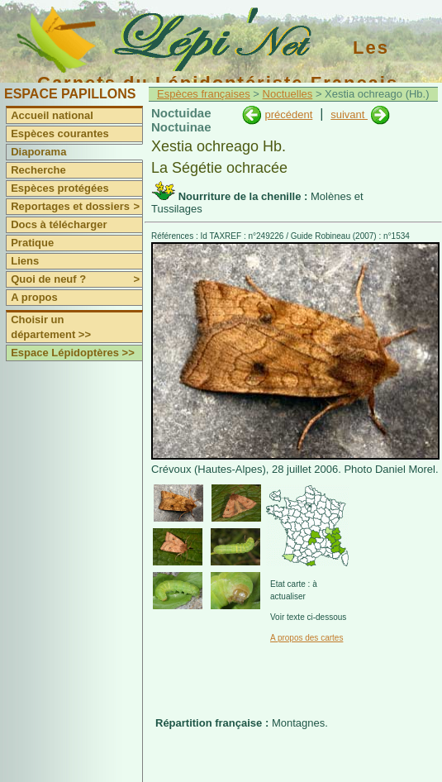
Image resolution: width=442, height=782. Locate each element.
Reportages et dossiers (76, 206)
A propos (34, 297)
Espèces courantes (60, 133)
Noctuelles (288, 94)
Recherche (38, 170)
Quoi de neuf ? (76, 279)
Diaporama (38, 151)
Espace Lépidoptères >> (73, 352)
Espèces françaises (203, 94)
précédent (288, 114)
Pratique (32, 242)
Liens (25, 261)
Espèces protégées (60, 188)
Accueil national (52, 115)
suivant (349, 114)
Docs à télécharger (59, 224)
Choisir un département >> (51, 327)
